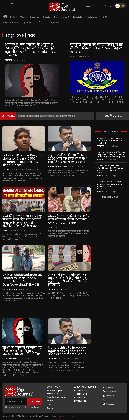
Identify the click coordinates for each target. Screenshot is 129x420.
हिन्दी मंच (8, 59)
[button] (12, 4)
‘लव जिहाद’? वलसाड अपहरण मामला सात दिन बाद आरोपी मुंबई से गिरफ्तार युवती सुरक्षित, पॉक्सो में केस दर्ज (22, 219)
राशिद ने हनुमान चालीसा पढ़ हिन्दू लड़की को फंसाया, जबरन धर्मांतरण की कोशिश (22, 348)
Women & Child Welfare (13, 168)
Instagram (111, 389)
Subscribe (35, 398)
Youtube (110, 401)
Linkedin (110, 393)
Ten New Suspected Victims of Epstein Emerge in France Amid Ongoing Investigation (110, 153)
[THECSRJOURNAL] (62, 6)
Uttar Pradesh (9, 356)
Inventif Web (68, 413)
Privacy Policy (33, 404)
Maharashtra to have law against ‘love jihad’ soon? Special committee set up (66, 348)
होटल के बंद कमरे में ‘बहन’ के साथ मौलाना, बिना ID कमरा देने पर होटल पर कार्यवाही (68, 218)
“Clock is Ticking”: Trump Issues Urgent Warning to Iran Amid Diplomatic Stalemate (111, 179)
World (100, 158)
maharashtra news (57, 165)
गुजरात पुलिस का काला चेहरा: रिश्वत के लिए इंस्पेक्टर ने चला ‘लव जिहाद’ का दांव (96, 48)
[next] (91, 116)
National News (9, 286)
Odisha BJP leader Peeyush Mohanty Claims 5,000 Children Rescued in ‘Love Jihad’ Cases (21, 159)
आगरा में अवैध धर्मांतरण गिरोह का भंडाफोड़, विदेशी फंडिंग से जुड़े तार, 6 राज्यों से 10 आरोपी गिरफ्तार (69, 277)
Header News (54, 356)
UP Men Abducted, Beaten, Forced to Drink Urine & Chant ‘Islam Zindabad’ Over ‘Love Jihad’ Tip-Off (23, 277)
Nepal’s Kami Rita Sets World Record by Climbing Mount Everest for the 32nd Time (110, 166)
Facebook (111, 384)
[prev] (86, 116)
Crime (73, 56)
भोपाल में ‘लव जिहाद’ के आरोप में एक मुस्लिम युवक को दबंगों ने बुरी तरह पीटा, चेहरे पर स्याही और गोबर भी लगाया (31, 49)
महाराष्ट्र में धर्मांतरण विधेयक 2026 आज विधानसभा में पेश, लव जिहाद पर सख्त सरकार (66, 158)
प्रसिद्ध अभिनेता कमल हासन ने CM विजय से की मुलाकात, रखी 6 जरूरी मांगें (111, 140)
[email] (16, 398)
